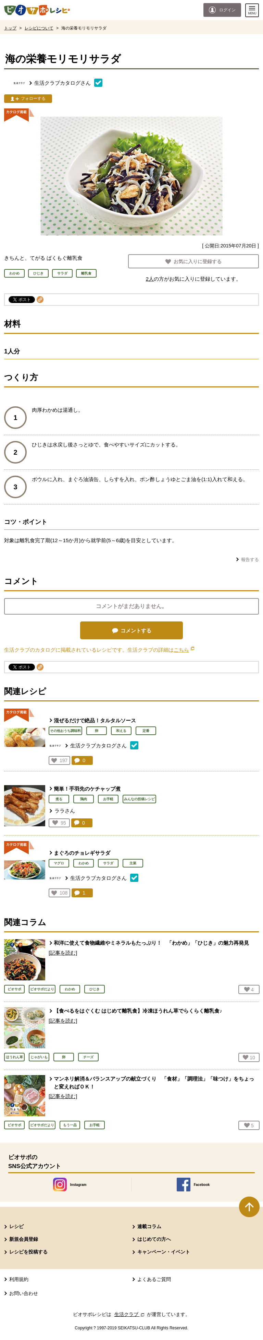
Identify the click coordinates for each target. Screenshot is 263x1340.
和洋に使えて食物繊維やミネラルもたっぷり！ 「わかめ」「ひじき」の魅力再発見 (151, 943)
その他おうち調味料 (65, 731)
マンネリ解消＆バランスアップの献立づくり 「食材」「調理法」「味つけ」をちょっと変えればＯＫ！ (154, 1083)
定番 (145, 731)
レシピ (16, 1226)
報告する (250, 559)
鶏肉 (83, 799)
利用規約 (18, 1279)
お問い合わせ (23, 1293)
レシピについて (39, 28)
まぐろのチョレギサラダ (82, 853)
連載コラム (149, 1226)
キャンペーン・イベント (163, 1252)
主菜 (132, 863)
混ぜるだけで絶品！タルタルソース (95, 720)
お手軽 (108, 799)
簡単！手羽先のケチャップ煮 (87, 789)
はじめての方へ (154, 1239)
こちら (184, 650)
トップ (10, 28)
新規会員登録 (23, 1239)
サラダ (108, 863)
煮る (58, 799)
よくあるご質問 (154, 1279)
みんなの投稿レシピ (139, 799)
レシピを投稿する (28, 1252)
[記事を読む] (63, 953)
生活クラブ (130, 1314)
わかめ (83, 863)
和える (121, 731)
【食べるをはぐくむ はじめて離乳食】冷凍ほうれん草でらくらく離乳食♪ (138, 1011)
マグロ (59, 863)
